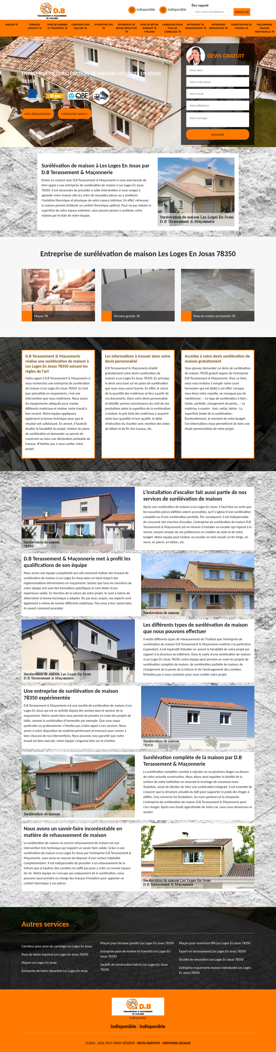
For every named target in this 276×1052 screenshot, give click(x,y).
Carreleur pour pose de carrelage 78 (172, 28)
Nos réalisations (38, 114)
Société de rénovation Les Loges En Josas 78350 (211, 959)
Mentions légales (176, 1043)
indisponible (141, 9)
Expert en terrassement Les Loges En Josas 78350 (212, 951)
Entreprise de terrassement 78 (195, 26)
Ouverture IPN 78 (103, 26)
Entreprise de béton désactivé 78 (126, 28)
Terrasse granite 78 (34, 26)
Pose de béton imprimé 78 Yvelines (150, 28)
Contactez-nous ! (74, 114)
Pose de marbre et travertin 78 (57, 26)
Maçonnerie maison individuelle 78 (264, 28)
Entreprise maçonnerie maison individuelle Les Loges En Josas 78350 (215, 970)
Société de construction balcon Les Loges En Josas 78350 (134, 967)
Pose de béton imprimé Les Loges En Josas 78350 (55, 954)
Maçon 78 (11, 24)
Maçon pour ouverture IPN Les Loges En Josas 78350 (214, 943)
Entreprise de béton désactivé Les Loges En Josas (55, 971)
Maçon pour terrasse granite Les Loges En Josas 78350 (137, 943)
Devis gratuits (148, 1043)
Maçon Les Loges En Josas (39, 963)
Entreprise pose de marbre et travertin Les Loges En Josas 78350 (135, 953)
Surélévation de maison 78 (241, 26)
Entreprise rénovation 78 (218, 26)
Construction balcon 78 (81, 26)
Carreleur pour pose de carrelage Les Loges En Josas (57, 946)
